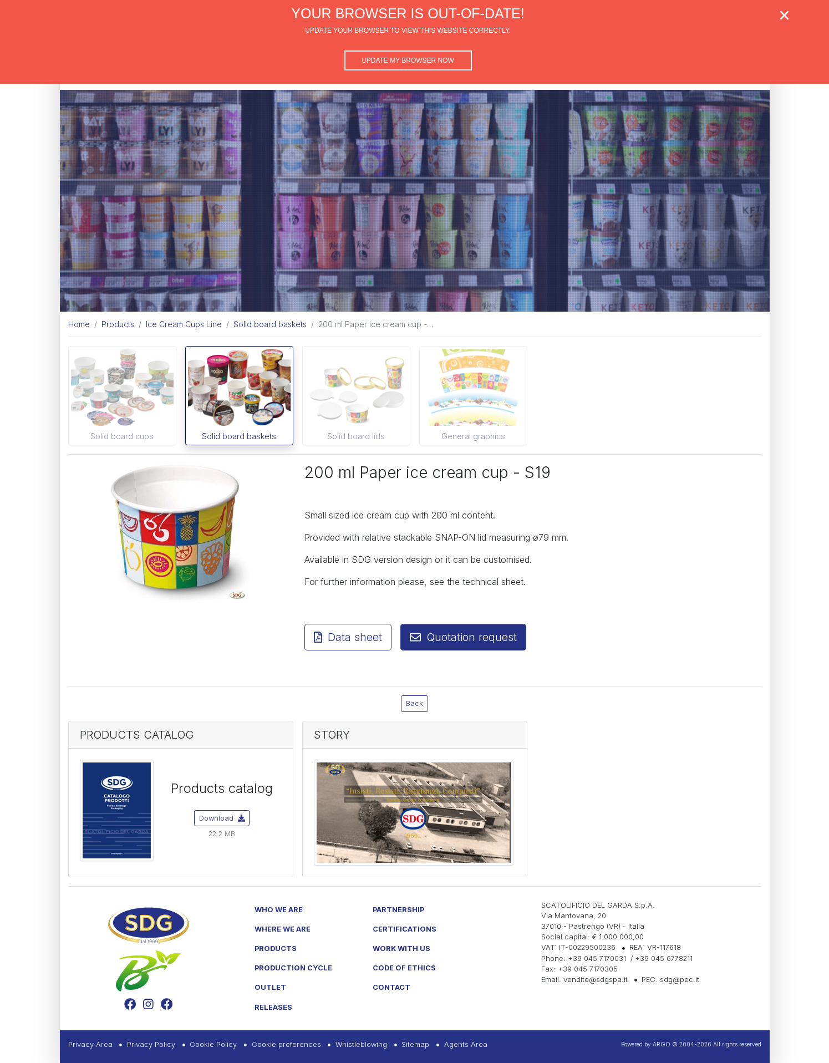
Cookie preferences (286, 1044)
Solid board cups (122, 436)
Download (222, 818)
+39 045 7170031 (597, 958)
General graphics (473, 436)
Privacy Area (90, 1044)
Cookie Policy (213, 1044)
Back (414, 703)
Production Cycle (293, 968)
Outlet (270, 987)
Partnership (398, 910)
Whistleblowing (361, 1044)
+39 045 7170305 (588, 969)
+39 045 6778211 (664, 958)
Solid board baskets (239, 436)
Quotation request (463, 637)
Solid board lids (356, 436)
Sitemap (415, 1044)
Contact (391, 987)
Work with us (401, 948)
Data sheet (348, 637)
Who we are (279, 910)
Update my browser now (408, 60)
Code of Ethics (404, 968)
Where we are (283, 929)
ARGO (661, 1044)
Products (276, 948)
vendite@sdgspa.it (595, 979)
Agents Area (465, 1044)
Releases (273, 1007)
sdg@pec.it (679, 979)
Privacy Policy (151, 1044)
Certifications (404, 929)
